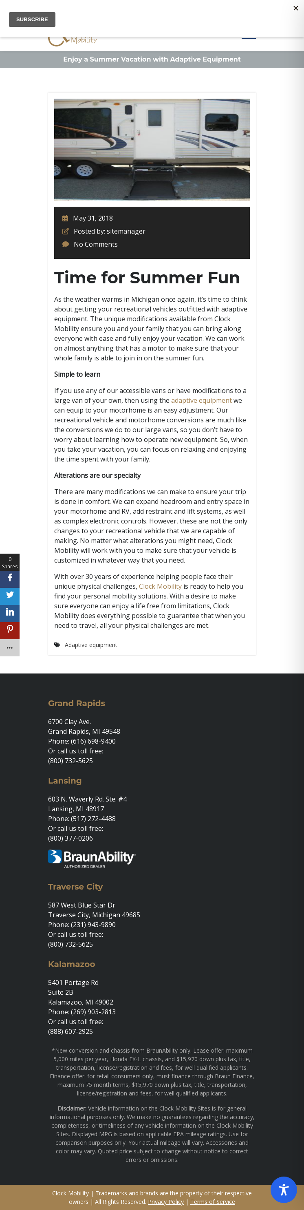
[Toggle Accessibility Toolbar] (284, 1190)
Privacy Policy (166, 1202)
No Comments (96, 244)
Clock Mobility (160, 586)
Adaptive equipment (91, 645)
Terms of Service (212, 1202)
